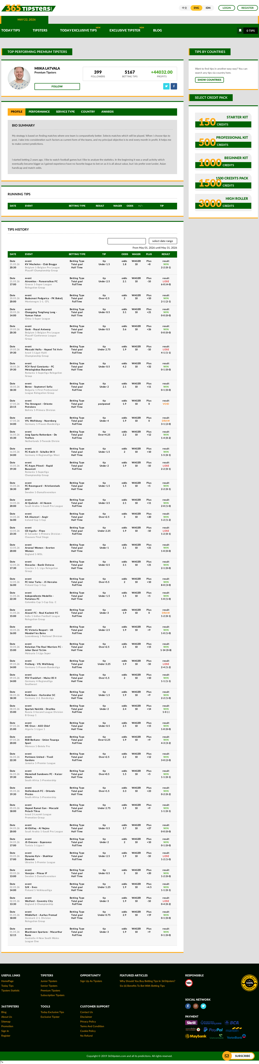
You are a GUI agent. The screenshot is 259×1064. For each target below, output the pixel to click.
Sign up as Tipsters (91, 981)
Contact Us (86, 1012)
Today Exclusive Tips (80, 29)
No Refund (86, 1035)
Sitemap (5, 1021)
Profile (16, 111)
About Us (6, 1017)
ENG (196, 8)
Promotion (7, 1026)
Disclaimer (86, 1017)
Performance (39, 111)
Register (247, 8)
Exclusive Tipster (127, 29)
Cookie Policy (88, 1031)
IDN (208, 8)
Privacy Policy (88, 1021)
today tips (7, 986)
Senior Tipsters (49, 986)
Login (227, 8)
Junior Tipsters (49, 981)
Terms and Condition (92, 1026)
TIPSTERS (40, 30)
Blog (157, 30)
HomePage (7, 981)
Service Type (65, 111)
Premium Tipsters (50, 990)
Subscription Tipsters (52, 995)
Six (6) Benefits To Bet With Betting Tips (142, 986)
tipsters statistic (10, 990)
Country (88, 111)
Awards (107, 111)
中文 (184, 8)
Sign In (5, 1031)
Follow (57, 86)
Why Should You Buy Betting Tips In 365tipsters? (147, 981)
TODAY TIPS (10, 30)
